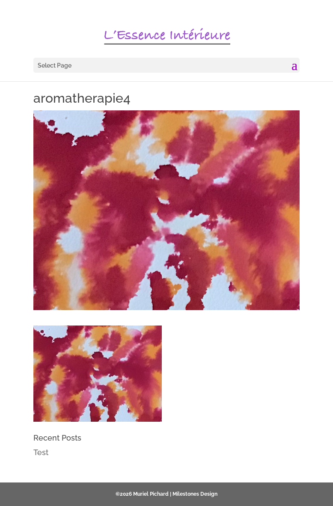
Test (40, 452)
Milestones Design (194, 494)
